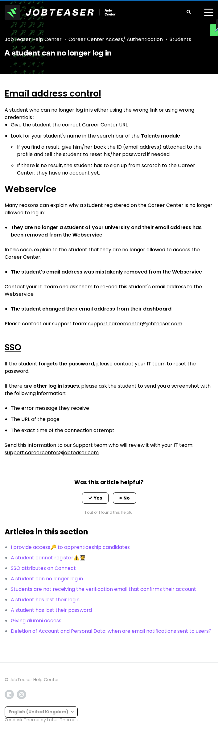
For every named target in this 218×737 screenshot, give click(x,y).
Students (180, 39)
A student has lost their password (51, 610)
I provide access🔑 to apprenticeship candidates (70, 547)
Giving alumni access (36, 620)
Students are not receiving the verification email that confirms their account (103, 589)
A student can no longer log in (47, 578)
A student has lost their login (45, 599)
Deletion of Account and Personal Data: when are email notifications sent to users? (111, 631)
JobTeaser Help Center (33, 39)
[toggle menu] (208, 12)
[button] (95, 498)
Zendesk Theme (22, 720)
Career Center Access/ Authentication (115, 39)
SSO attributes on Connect (43, 568)
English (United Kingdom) (39, 712)
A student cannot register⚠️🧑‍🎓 (48, 557)
